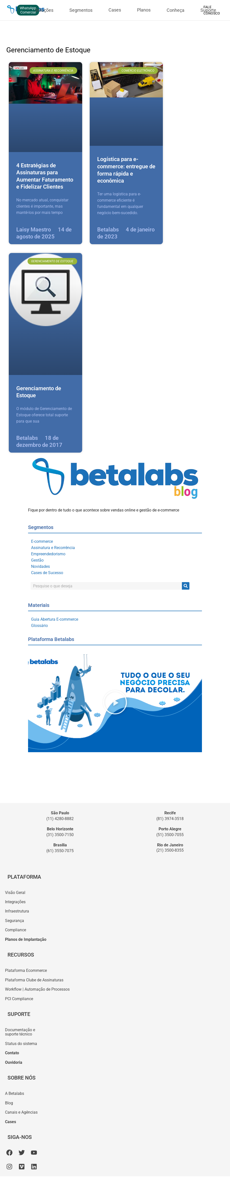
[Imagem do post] (45, 107)
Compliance (15, 930)
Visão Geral (15, 892)
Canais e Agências (21, 1113)
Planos (144, 10)
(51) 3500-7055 (170, 834)
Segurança (14, 920)
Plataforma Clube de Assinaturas (34, 980)
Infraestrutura (17, 911)
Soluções (44, 10)
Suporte (208, 10)
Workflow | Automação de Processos (37, 989)
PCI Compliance (19, 999)
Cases (114, 10)
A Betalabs (14, 1094)
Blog (9, 1103)
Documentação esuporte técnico (20, 1032)
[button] (115, 703)
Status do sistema (21, 1044)
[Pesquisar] (185, 586)
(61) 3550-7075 (60, 850)
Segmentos (80, 10)
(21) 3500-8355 (170, 850)
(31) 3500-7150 (60, 834)
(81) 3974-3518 (170, 818)
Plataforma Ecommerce (26, 970)
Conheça (175, 10)
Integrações (15, 901)
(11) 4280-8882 (60, 818)
